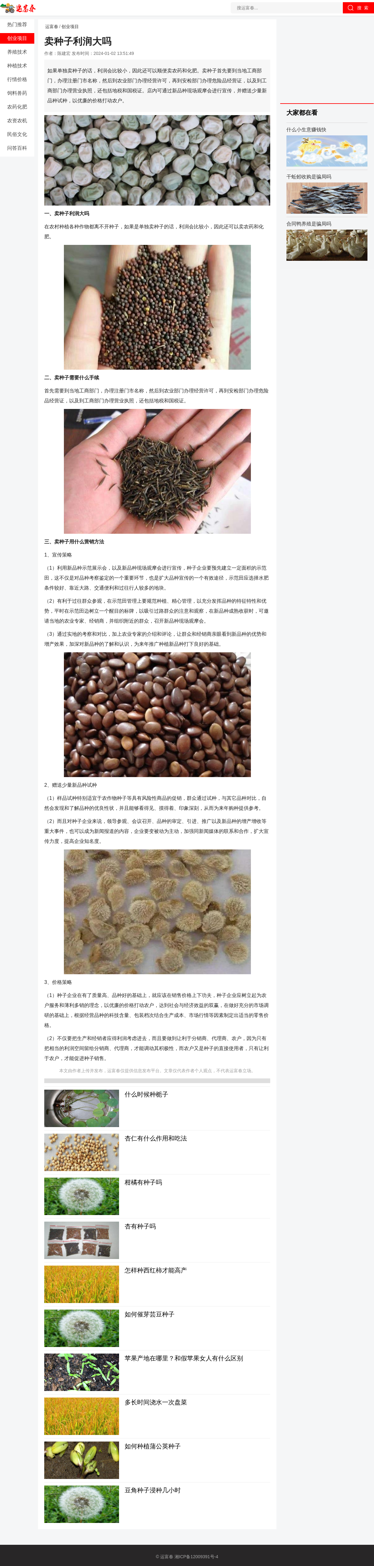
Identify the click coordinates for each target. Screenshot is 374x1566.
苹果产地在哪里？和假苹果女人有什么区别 (184, 1358)
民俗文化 (17, 134)
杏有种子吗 (140, 1226)
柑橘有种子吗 (143, 1182)
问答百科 (17, 148)
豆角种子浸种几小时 (153, 1490)
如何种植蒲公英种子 (153, 1446)
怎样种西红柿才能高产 (156, 1270)
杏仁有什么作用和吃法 (156, 1138)
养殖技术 (17, 52)
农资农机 (17, 120)
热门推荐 (17, 24)
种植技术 (17, 65)
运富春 (51, 26)
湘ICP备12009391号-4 (196, 1556)
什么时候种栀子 (146, 1094)
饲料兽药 (17, 93)
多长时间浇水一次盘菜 (156, 1402)
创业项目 (17, 38)
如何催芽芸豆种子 (150, 1314)
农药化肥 (17, 106)
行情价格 (17, 79)
